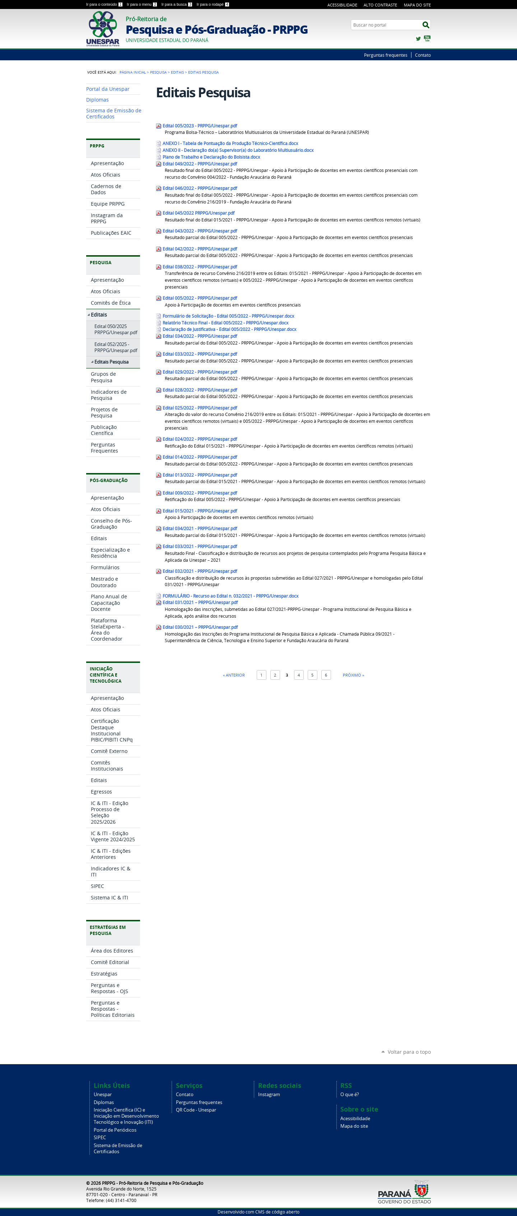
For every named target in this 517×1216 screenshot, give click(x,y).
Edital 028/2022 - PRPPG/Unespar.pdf (200, 390)
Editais (177, 72)
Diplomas (104, 1102)
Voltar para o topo (409, 1051)
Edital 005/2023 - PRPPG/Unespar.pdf (200, 126)
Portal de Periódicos (115, 1130)
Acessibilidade (342, 5)
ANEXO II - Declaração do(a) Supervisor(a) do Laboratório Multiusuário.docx (238, 150)
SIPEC (100, 1138)
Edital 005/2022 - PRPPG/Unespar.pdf (200, 298)
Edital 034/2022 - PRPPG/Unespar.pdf (200, 336)
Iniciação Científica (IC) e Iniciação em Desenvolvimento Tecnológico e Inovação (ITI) (126, 1116)
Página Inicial (133, 72)
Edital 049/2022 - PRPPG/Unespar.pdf (200, 164)
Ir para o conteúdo (105, 4)
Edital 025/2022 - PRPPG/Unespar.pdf (200, 408)
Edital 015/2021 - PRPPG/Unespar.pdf (200, 511)
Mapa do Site (417, 5)
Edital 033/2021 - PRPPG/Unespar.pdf (200, 546)
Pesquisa (158, 72)
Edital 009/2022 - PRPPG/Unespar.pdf (200, 493)
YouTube (427, 38)
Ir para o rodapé (213, 4)
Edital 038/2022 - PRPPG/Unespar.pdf (200, 267)
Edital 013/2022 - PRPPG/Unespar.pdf (200, 475)
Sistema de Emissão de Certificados (118, 1148)
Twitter (418, 38)
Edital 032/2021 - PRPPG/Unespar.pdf (200, 571)
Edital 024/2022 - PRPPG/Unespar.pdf (200, 439)
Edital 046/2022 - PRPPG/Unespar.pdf (200, 188)
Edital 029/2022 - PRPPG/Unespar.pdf (200, 372)
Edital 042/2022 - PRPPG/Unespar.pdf (200, 249)
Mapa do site (354, 1126)
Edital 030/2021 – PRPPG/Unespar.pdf (200, 627)
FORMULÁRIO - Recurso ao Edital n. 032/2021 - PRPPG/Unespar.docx (230, 596)
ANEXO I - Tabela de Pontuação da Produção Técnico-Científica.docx (230, 143)
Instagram (269, 1094)
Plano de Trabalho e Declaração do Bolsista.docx (211, 157)
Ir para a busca (178, 4)
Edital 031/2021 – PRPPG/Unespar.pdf (200, 602)
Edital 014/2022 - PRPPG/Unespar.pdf (200, 457)
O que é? (349, 1094)
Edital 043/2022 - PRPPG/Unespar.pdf (200, 231)
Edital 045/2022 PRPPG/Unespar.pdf (198, 213)
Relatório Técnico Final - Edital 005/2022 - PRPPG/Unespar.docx (225, 323)
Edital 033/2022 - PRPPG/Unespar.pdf (200, 354)
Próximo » (353, 675)
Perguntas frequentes (385, 55)
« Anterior (234, 675)
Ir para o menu (142, 4)
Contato (423, 55)
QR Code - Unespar (196, 1110)
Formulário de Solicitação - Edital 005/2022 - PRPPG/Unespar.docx (228, 316)
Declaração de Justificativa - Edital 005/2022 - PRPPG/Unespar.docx (229, 329)
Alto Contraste (380, 5)
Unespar (103, 1094)
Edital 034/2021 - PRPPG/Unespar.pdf (200, 528)
